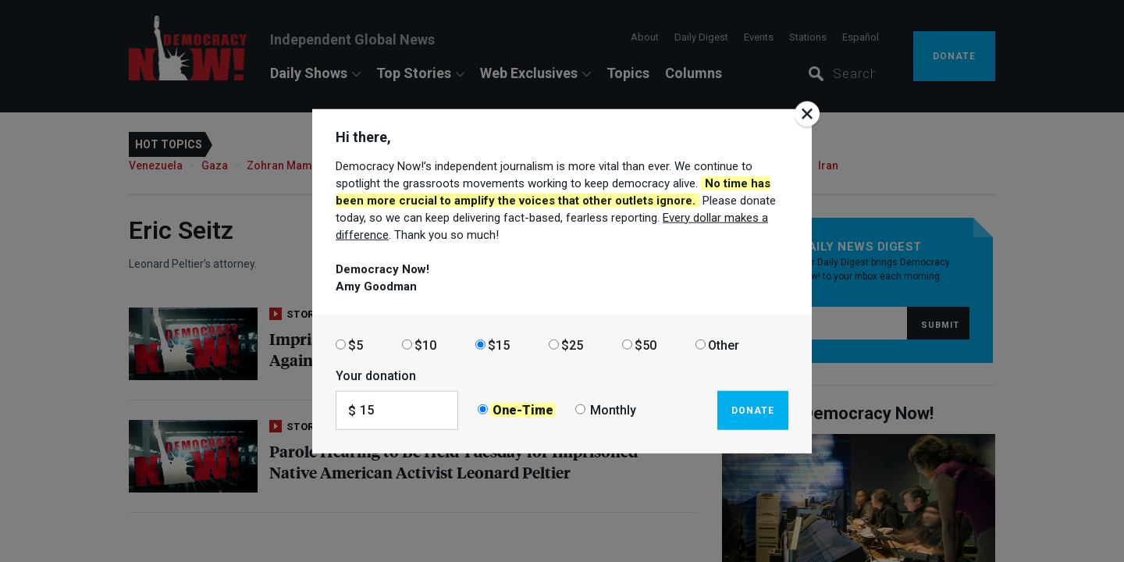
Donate (752, 409)
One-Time (523, 410)
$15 (499, 344)
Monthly (613, 410)
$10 (425, 344)
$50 (645, 344)
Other (723, 344)
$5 (355, 344)
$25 (572, 344)
